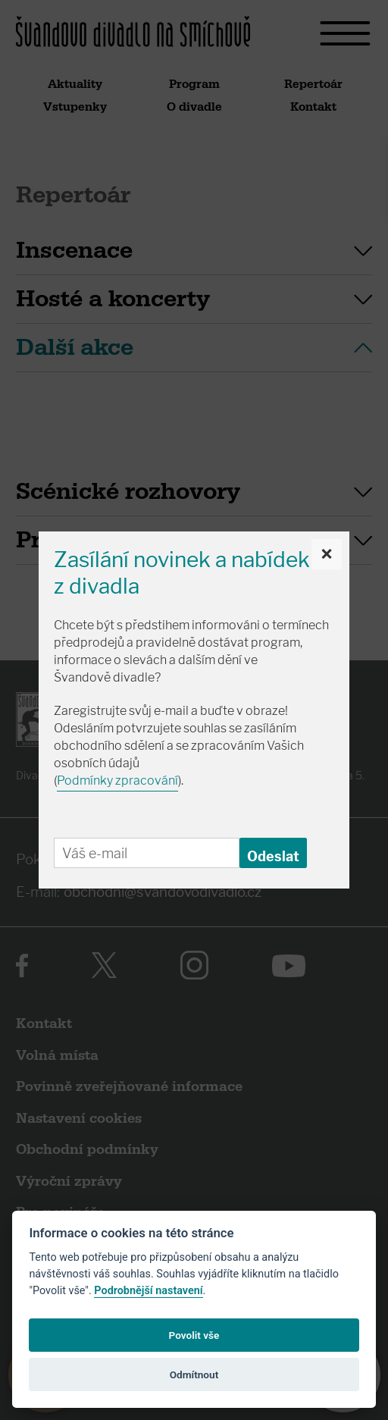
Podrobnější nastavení (148, 1290)
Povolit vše (194, 1335)
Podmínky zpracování (117, 780)
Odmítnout (194, 1374)
